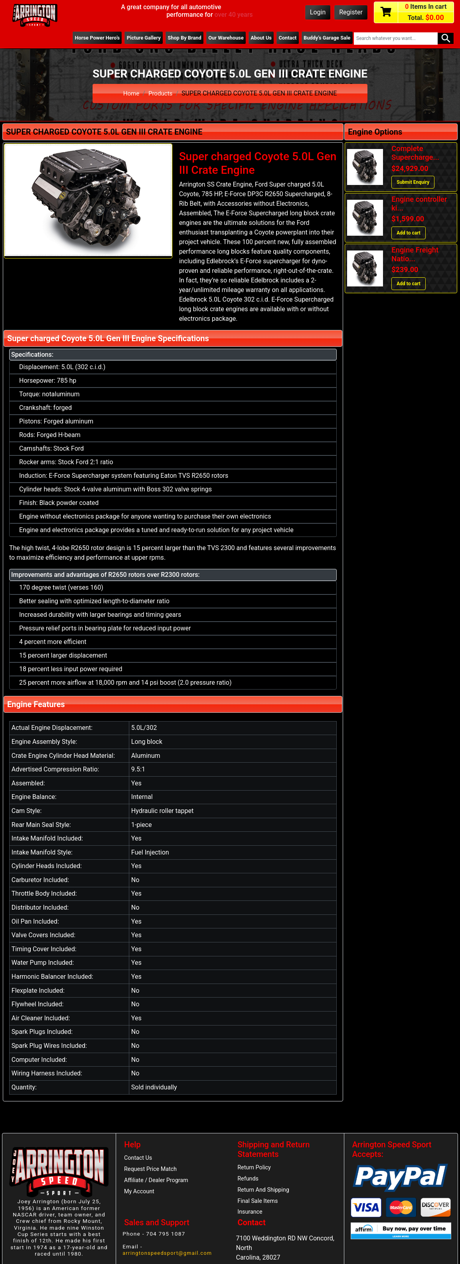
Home (130, 93)
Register (351, 12)
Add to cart (409, 233)
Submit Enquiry (413, 182)
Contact (284, 38)
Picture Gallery (132, 38)
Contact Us (139, 1158)
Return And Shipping (265, 1191)
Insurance (251, 1214)
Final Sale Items (259, 1203)
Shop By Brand (175, 38)
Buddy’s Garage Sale (325, 38)
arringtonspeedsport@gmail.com (169, 1256)
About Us (256, 38)
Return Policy (255, 1168)
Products (161, 93)
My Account (140, 1193)
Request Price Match (152, 1170)
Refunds (249, 1179)
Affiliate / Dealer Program (158, 1182)
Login (318, 12)
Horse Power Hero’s (83, 38)
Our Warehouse (218, 38)
